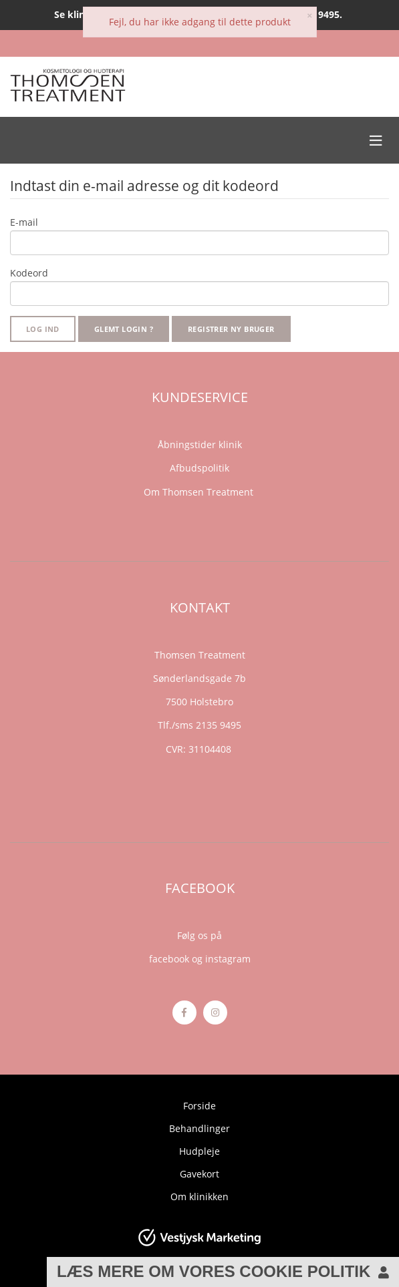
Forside (199, 1105)
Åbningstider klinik (200, 444)
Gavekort (199, 1173)
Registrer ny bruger (231, 329)
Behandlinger (199, 1128)
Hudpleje (199, 1151)
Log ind (42, 329)
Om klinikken (199, 1196)
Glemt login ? (123, 329)
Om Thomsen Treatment (200, 492)
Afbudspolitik (199, 468)
